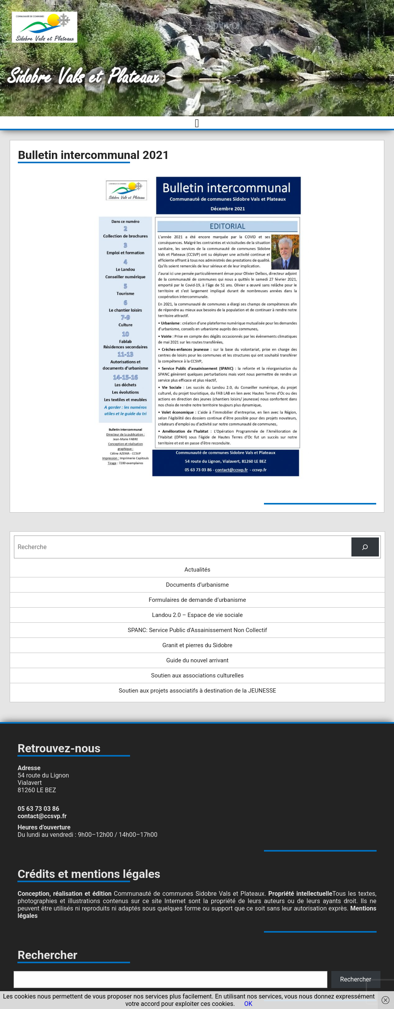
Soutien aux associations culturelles (197, 675)
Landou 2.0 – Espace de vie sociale (197, 615)
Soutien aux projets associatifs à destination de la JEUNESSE (197, 690)
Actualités (198, 569)
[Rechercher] (365, 546)
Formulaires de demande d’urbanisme (197, 599)
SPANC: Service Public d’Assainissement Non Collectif (197, 630)
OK (248, 1003)
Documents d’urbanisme (197, 584)
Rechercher (355, 979)
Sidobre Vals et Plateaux (83, 77)
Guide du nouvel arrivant (197, 660)
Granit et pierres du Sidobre (197, 645)
